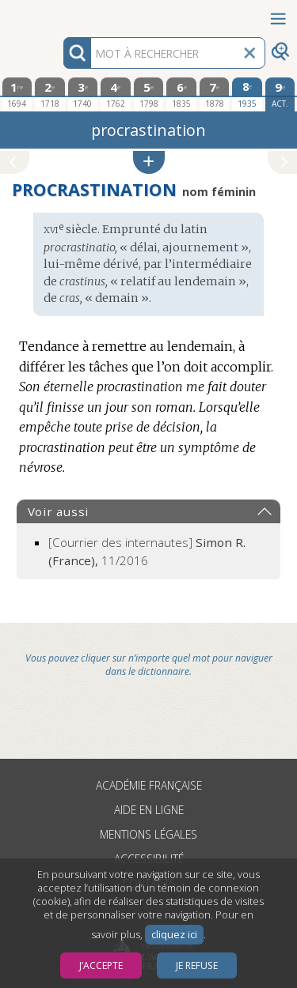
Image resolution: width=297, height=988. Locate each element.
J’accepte (101, 965)
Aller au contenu (62, 14)
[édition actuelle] (280, 94)
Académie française (149, 785)
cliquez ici (174, 934)
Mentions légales (148, 834)
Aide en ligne (149, 809)
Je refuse (197, 965)
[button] (149, 162)
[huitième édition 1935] (247, 94)
